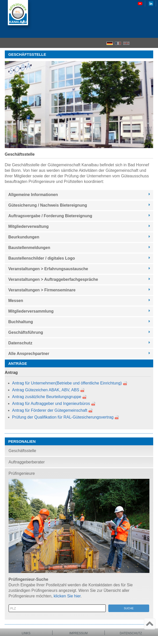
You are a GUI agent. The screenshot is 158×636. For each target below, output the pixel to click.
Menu (152, 43)
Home (135, 43)
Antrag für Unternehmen (34, 383)
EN (126, 43)
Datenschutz (131, 633)
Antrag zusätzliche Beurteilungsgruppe (46, 397)
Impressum (78, 633)
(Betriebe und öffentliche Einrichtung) (88, 383)
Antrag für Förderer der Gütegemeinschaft (49, 410)
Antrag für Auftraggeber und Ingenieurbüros (51, 403)
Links (26, 633)
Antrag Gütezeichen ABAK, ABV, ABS (45, 390)
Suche (129, 608)
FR (118, 43)
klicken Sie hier (67, 596)
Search (144, 43)
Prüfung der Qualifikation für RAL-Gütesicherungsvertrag (63, 417)
